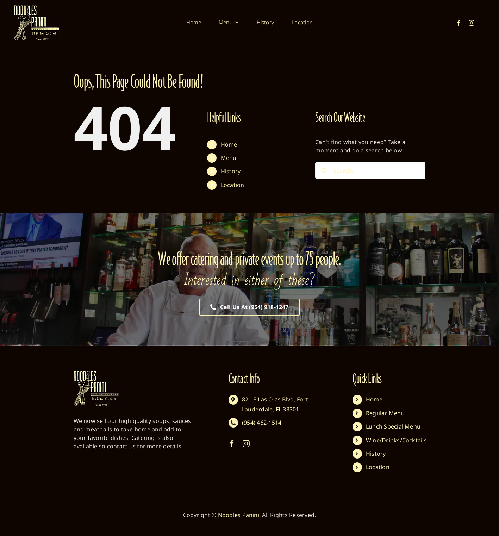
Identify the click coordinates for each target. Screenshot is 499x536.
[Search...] (370, 170)
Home (229, 144)
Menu (229, 158)
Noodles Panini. (239, 515)
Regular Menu (385, 413)
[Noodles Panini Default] (36, 8)
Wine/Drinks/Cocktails (396, 440)
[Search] (324, 170)
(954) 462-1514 (261, 422)
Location (232, 185)
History (231, 171)
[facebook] (459, 23)
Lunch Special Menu (393, 426)
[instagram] (471, 23)
